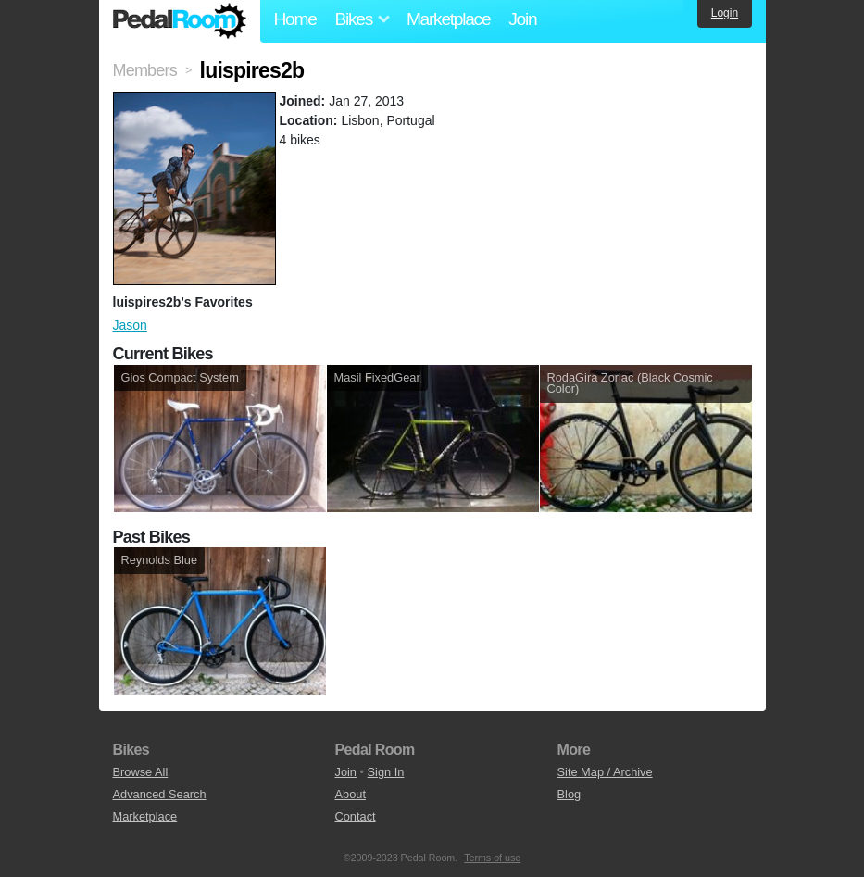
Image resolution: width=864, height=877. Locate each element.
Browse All (141, 772)
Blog (569, 794)
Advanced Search (160, 794)
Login (724, 12)
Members (145, 70)
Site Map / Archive (605, 772)
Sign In (386, 772)
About (350, 794)
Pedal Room (179, 21)
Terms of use (492, 857)
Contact (355, 816)
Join (522, 19)
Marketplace (448, 19)
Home (295, 19)
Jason (130, 325)
